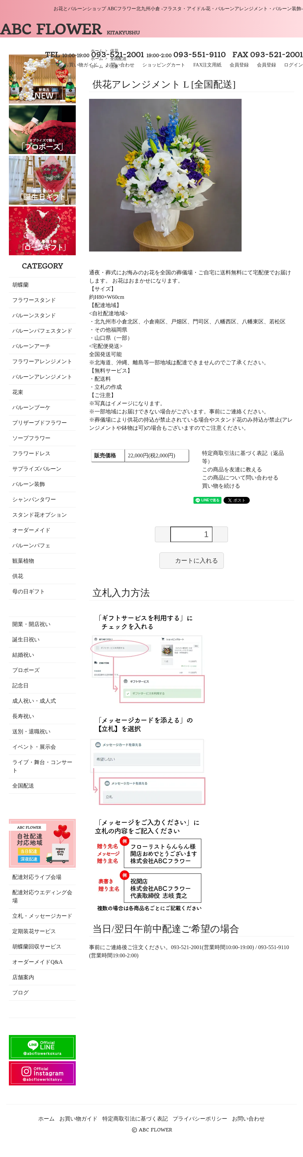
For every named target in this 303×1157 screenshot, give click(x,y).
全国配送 (23, 786)
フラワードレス (31, 453)
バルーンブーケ (31, 407)
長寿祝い (23, 716)
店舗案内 (23, 977)
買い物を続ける (221, 486)
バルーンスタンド (34, 315)
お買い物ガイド (81, 64)
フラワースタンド (34, 300)
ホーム (46, 1119)
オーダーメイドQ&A (37, 962)
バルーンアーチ (31, 346)
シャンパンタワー (34, 499)
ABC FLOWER (70, 29)
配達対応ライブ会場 (36, 877)
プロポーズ (26, 670)
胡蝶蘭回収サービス (36, 946)
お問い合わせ (120, 64)
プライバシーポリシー (200, 1119)
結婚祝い (23, 655)
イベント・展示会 (34, 747)
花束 (17, 392)
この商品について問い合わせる (240, 478)
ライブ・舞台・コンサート (42, 766)
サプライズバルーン (36, 469)
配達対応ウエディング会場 (42, 896)
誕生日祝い (26, 639)
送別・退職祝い (31, 731)
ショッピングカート (163, 64)
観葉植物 (23, 561)
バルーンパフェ (31, 545)
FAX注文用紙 (207, 64)
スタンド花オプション (39, 515)
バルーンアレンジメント (42, 377)
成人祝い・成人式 (34, 701)
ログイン (293, 64)
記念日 (20, 685)
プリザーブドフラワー (39, 423)
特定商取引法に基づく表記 (135, 1119)
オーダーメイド (31, 530)
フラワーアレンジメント (42, 361)
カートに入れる (191, 560)
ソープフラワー (31, 438)
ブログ (20, 992)
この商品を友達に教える (232, 469)
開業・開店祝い (31, 624)
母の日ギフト (28, 591)
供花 (17, 576)
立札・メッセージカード (42, 916)
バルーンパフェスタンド (42, 331)
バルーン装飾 (28, 484)
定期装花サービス (34, 931)
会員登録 (239, 64)
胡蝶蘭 (20, 285)
